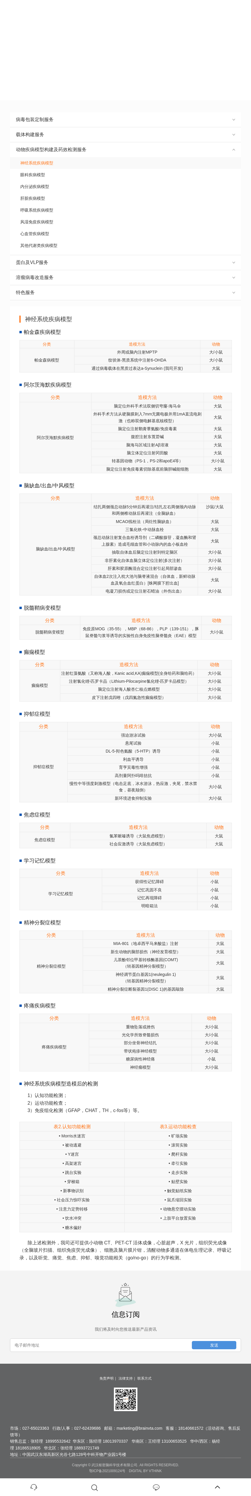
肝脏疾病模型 (30, 198)
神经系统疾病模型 (34, 163)
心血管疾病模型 (32, 233)
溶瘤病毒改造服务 (125, 277)
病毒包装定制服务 (125, 119)
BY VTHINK (152, 1471)
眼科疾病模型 (30, 174)
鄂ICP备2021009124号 (107, 1471)
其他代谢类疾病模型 (36, 245)
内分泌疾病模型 (32, 186)
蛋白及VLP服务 (125, 262)
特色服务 (125, 292)
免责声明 (106, 1378)
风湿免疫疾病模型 (34, 222)
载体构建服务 (125, 134)
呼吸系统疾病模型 (34, 210)
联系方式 (144, 1378)
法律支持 (126, 1378)
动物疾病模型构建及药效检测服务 (125, 149)
